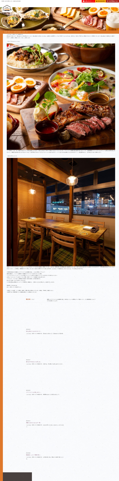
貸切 (42, 473)
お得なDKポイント (88, 1)
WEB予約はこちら (112, 1)
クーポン (59, 473)
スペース (50, 473)
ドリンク (17, 473)
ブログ (68, 473)
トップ (8, 473)
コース (34, 473)
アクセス (77, 473)
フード (26, 473)
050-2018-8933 (100, 1)
